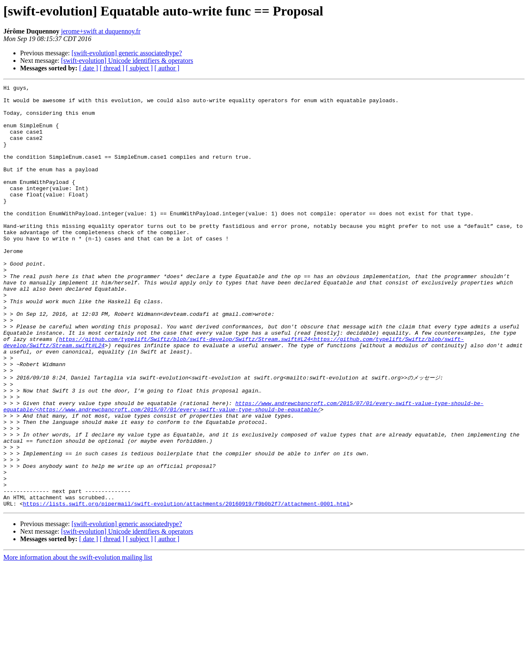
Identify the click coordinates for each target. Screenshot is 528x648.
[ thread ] (112, 68)
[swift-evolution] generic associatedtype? (127, 53)
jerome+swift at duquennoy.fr (101, 31)
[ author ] (167, 68)
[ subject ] (139, 68)
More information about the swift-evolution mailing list (77, 640)
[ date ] (88, 68)
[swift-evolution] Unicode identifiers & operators (127, 60)
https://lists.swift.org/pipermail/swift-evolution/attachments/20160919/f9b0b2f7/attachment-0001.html (186, 587)
